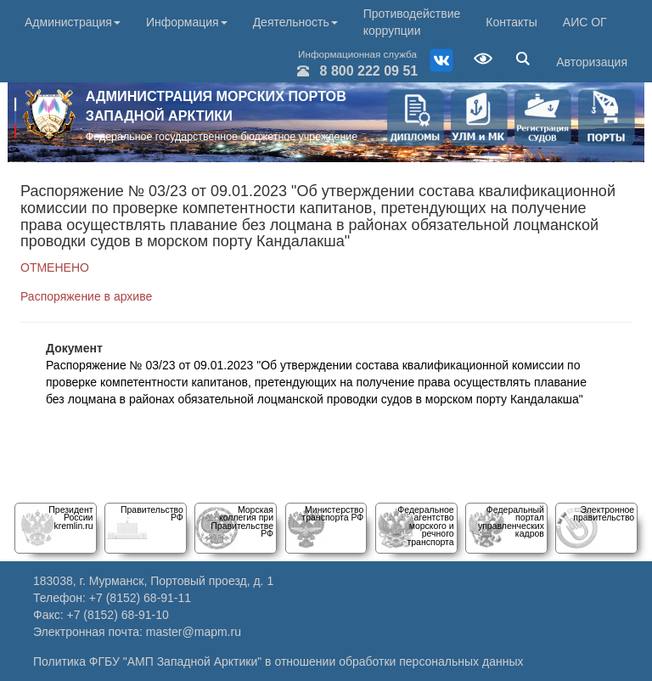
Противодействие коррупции (412, 22)
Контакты (511, 22)
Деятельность (295, 22)
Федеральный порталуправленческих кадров (511, 521)
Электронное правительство (603, 513)
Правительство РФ (152, 513)
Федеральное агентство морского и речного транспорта (425, 525)
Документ (74, 348)
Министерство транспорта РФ (332, 513)
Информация (187, 22)
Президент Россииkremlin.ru (70, 517)
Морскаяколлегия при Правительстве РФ (242, 521)
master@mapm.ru (193, 632)
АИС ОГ (585, 22)
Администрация (73, 22)
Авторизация (591, 62)
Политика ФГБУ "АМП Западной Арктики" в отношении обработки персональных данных (278, 661)
